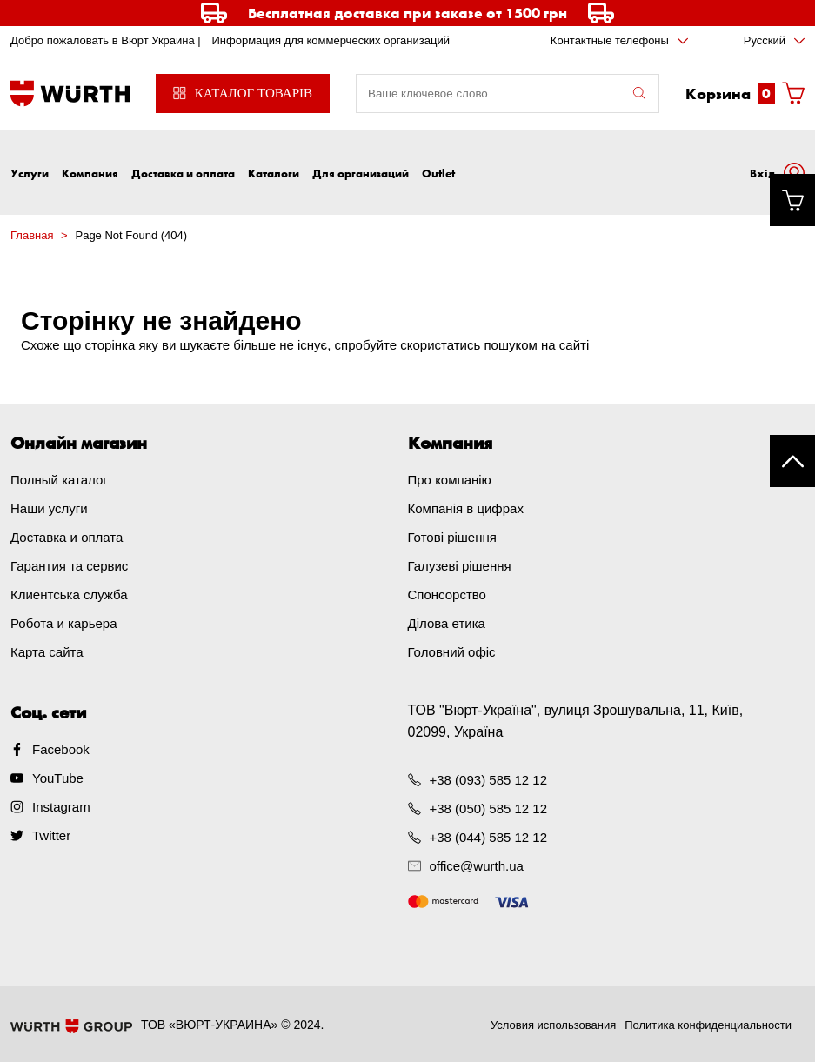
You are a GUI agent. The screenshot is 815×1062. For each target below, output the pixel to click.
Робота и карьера (63, 623)
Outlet (438, 173)
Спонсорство (447, 594)
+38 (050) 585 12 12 (489, 808)
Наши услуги (49, 508)
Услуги (29, 173)
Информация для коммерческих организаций (330, 40)
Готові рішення (452, 537)
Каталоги (273, 173)
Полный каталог (59, 479)
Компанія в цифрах (466, 508)
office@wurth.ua (477, 865)
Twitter (51, 835)
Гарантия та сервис (69, 565)
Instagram (61, 806)
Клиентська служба (69, 594)
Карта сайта (47, 652)
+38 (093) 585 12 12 (489, 779)
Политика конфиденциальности (708, 1025)
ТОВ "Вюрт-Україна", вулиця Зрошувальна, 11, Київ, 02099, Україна (576, 721)
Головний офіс (452, 652)
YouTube (58, 778)
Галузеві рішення (459, 565)
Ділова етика (446, 623)
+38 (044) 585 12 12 (489, 837)
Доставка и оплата (183, 173)
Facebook (61, 749)
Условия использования (553, 1025)
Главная (31, 235)
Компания (90, 173)
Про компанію (449, 479)
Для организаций (360, 173)
